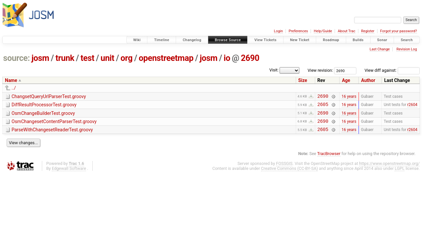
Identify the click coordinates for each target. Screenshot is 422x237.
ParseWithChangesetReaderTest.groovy (52, 133)
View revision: (320, 70)
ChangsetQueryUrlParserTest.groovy (49, 96)
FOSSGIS (284, 168)
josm (40, 58)
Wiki (137, 40)
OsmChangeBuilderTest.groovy (43, 115)
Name (11, 80)
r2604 (412, 106)
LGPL (400, 173)
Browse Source (228, 40)
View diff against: (392, 70)
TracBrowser (329, 158)
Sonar (382, 40)
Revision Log (406, 49)
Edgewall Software (69, 173)
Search (407, 40)
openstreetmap (166, 58)
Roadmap (331, 40)
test (87, 58)
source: (16, 58)
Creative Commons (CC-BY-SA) (289, 173)
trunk (64, 58)
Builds (358, 40)
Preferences (298, 31)
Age (346, 80)
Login (278, 31)
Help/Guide (323, 31)
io (227, 58)
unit (107, 58)
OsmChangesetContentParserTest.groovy (54, 124)
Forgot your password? (398, 31)
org (127, 58)
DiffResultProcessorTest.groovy (44, 105)
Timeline (161, 40)
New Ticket (300, 40)
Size (302, 80)
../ (14, 88)
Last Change (380, 49)
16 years (349, 96)
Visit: (274, 69)
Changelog (192, 40)
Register (367, 31)
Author (368, 80)
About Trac (346, 31)
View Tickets (265, 40)
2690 (250, 58)
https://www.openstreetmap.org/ (389, 168)
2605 (322, 106)
